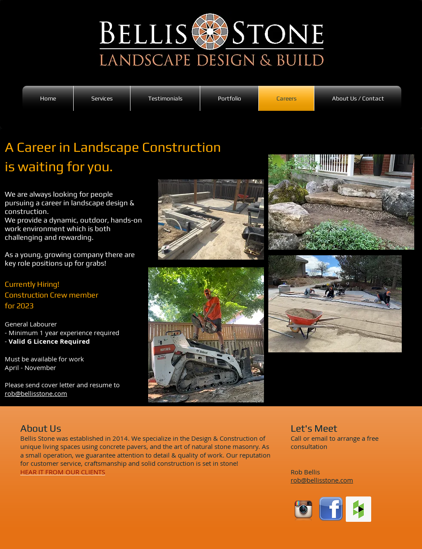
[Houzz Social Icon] (358, 509)
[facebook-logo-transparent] (331, 509)
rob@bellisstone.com (36, 393)
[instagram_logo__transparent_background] (303, 509)
